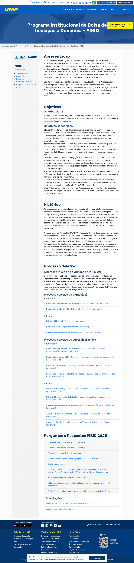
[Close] (130, 24)
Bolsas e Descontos (49, 547)
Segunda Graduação (48, 544)
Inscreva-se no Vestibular (51, 536)
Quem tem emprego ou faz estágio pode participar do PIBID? (74, 459)
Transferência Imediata (50, 542)
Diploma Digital (74, 547)
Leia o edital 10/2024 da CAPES (60, 509)
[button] (79, 559)
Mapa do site (74, 553)
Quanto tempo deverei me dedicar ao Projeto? (68, 448)
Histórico (20, 79)
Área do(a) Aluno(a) (76, 544)
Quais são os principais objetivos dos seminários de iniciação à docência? (79, 491)
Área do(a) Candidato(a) (50, 553)
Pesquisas (114, 9)
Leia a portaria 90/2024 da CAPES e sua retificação (68, 504)
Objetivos (20, 76)
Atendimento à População (79, 542)
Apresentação (22, 73)
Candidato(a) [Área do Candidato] (106, 3)
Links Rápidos (64, 2)
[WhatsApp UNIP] (94, 2)
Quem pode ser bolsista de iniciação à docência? (68, 442)
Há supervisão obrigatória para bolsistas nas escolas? (71, 478)
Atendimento (74, 536)
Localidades (73, 539)
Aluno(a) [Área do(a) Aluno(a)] (125, 3)
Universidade (67, 9)
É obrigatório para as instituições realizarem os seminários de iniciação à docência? (79, 484)
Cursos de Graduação (22, 536)
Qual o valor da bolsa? (57, 464)
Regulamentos (46, 550)
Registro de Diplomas (77, 550)
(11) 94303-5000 (113, 524)
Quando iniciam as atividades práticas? (65, 453)
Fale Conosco (50, 2)
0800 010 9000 (95, 524)
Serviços (126, 9)
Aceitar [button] (97, 558)
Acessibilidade (36, 2)
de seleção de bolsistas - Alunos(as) (77, 303)
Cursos (103, 9)
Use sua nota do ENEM (50, 539)
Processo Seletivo (24, 82)
